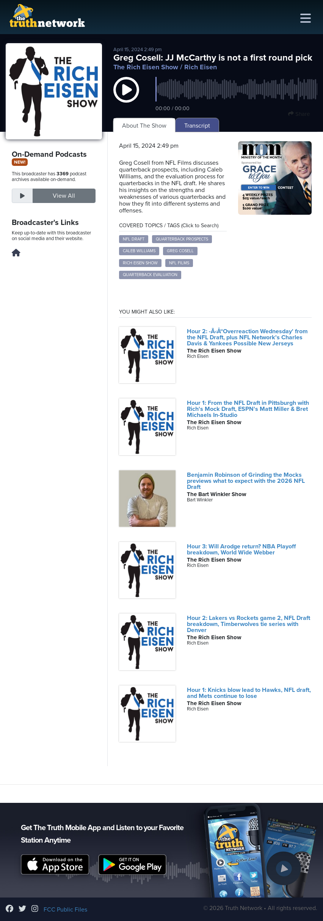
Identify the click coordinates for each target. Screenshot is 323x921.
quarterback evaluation (150, 274)
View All (64, 196)
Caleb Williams (139, 250)
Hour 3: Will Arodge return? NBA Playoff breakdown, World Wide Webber (241, 549)
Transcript (197, 126)
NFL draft (133, 239)
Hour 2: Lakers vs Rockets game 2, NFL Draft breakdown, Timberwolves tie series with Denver (248, 624)
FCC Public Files (65, 909)
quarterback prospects (182, 239)
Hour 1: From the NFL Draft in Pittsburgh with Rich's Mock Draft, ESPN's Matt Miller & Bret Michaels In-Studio (248, 409)
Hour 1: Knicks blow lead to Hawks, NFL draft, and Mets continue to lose (249, 693)
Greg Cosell (180, 250)
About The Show (144, 126)
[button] (126, 97)
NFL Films (179, 263)
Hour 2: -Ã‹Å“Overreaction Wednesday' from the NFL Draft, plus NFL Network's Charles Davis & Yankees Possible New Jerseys (247, 337)
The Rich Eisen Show (145, 67)
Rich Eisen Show (140, 263)
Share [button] (299, 114)
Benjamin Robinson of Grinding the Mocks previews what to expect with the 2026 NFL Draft (246, 481)
